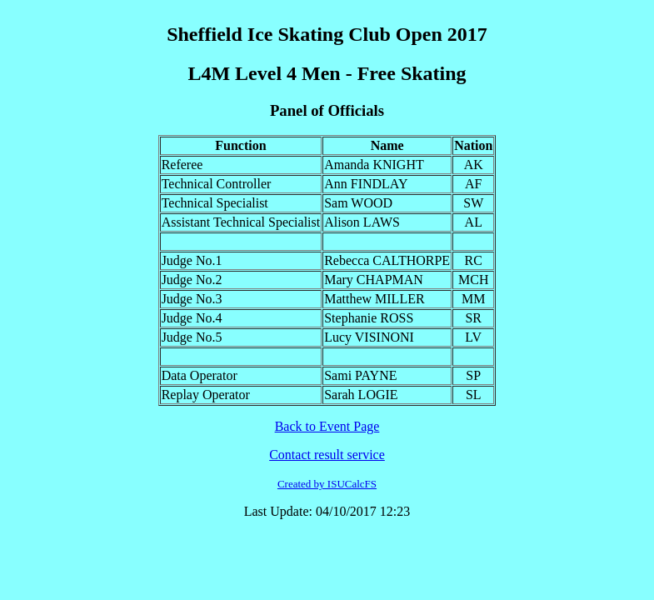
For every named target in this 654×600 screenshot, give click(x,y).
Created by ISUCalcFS (327, 484)
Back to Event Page (327, 426)
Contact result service (327, 455)
